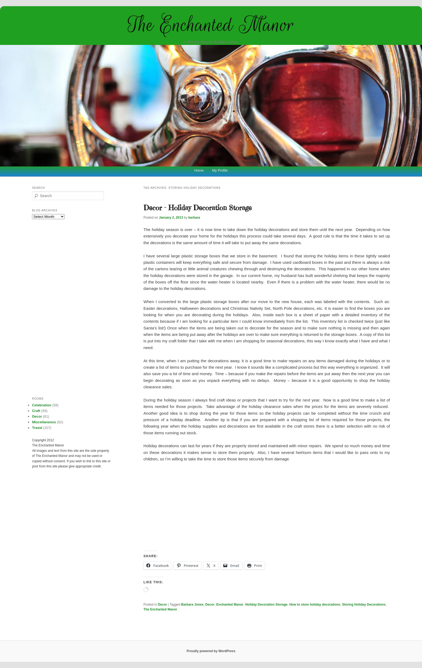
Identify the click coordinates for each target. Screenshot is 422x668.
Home (199, 170)
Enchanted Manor (230, 604)
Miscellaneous (44, 422)
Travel (37, 428)
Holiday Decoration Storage (266, 604)
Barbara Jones (192, 604)
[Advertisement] (266, 506)
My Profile (220, 170)
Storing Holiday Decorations (363, 604)
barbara (194, 217)
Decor (162, 604)
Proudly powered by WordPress (211, 651)
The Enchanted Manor (211, 24)
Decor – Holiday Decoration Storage (197, 207)
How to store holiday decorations (314, 604)
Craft (36, 411)
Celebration (41, 405)
